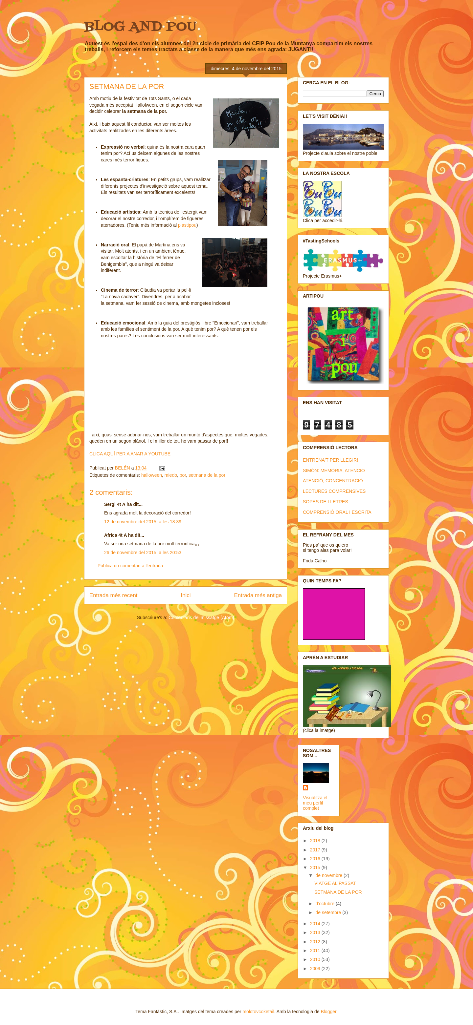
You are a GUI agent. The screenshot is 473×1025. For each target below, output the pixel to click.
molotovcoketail (258, 1011)
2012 (316, 941)
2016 (316, 858)
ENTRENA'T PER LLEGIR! (330, 460)
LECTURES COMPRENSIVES (334, 491)
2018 (316, 840)
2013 (316, 932)
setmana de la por (207, 475)
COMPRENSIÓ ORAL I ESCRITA (337, 512)
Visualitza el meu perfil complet (315, 803)
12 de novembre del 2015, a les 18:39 (142, 521)
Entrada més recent (113, 595)
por (183, 475)
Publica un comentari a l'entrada (130, 565)
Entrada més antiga (258, 595)
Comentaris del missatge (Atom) (201, 617)
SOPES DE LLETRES (325, 501)
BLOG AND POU (140, 27)
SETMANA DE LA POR (338, 892)
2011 (316, 950)
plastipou (187, 225)
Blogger (328, 1011)
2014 (316, 923)
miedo (171, 475)
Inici (186, 595)
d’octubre (325, 903)
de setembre (328, 912)
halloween (151, 475)
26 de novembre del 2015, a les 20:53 (142, 552)
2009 (316, 968)
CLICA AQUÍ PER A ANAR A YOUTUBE (129, 453)
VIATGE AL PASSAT (335, 883)
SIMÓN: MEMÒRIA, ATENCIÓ (334, 470)
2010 (316, 959)
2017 (316, 849)
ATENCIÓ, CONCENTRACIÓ (333, 480)
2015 (316, 867)
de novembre (329, 875)
